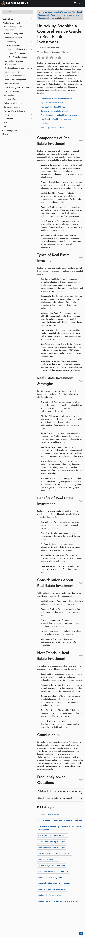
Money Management (12, 71)
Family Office (7, 19)
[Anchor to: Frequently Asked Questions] (81, 779)
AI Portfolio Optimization (48, 814)
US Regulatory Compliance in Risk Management (58, 901)
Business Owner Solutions (14, 110)
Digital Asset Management (14, 75)
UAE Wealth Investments (48, 859)
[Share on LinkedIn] (48, 57)
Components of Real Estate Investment (56, 98)
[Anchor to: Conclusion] (58, 734)
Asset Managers (13, 45)
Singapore (8, 114)
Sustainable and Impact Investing (18, 67)
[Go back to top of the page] (81, 933)
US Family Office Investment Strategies (54, 883)
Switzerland (8, 118)
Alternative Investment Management (14, 62)
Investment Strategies (13, 37)
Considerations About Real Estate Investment (59, 115)
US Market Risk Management (50, 877)
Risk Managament (9, 130)
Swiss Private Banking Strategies (51, 841)
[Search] (17, 12)
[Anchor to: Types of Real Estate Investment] (81, 257)
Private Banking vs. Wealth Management (14, 28)
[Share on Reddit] (52, 57)
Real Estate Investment (18, 57)
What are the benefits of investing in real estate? (59, 790)
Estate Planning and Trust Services (18, 87)
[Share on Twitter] (43, 57)
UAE (5, 122)
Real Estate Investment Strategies (54, 106)
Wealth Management (11, 22)
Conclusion (45, 123)
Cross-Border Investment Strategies (52, 835)
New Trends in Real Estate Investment (56, 119)
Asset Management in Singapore (51, 865)
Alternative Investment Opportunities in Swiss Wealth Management (60, 828)
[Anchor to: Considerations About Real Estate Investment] (81, 582)
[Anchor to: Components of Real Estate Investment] (81, 140)
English (80, 3)
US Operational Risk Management (52, 889)
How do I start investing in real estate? (55, 798)
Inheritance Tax (10, 99)
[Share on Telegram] (60, 57)
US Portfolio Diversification (49, 895)
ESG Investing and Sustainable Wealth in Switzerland (60, 820)
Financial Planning (11, 91)
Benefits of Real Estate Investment (54, 111)
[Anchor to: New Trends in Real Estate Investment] (81, 655)
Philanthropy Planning (13, 103)
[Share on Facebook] (39, 57)
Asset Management (13, 41)
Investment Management (13, 33)
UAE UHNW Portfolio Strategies (51, 847)
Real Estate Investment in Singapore (53, 871)
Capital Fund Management (18, 49)
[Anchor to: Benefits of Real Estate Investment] (81, 500)
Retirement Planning (12, 107)
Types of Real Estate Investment (53, 102)
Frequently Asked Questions (52, 127)
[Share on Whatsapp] (56, 57)
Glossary (6, 134)
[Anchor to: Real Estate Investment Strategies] (81, 380)
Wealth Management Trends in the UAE (54, 853)
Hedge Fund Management (19, 53)
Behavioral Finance (11, 83)
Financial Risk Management (15, 79)
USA (5, 126)
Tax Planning (9, 95)
